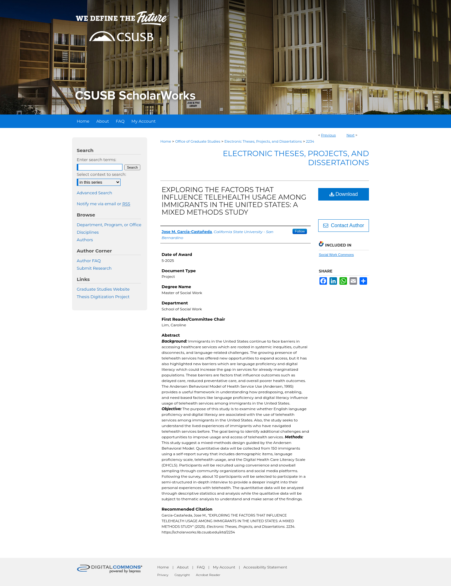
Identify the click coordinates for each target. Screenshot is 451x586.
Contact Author (343, 225)
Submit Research (94, 268)
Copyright (182, 575)
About (183, 567)
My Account (224, 567)
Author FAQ (89, 260)
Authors (85, 239)
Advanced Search (94, 192)
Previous (328, 135)
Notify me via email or (103, 203)
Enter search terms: (96, 159)
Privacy (162, 575)
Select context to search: (101, 174)
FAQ (201, 567)
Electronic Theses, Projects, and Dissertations (263, 141)
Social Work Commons (336, 255)
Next (350, 135)
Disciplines (88, 232)
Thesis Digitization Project (103, 296)
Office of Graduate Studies (197, 141)
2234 (310, 141)
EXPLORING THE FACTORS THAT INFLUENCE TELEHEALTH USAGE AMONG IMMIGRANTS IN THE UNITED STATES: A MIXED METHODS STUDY (234, 201)
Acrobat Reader (208, 575)
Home (165, 141)
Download (343, 194)
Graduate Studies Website (103, 289)
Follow (300, 231)
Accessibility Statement (265, 567)
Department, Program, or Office (109, 224)
